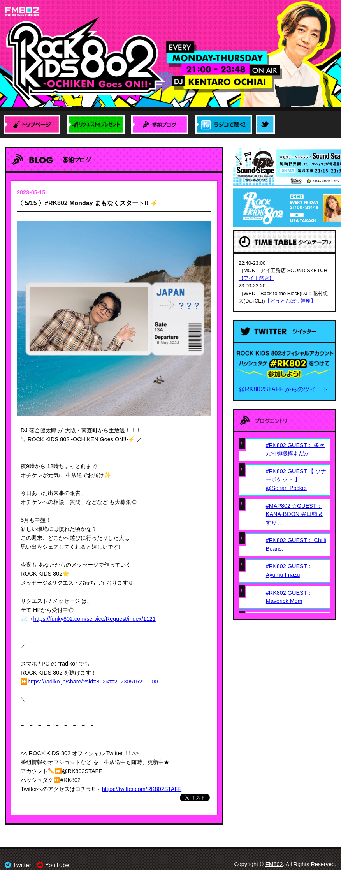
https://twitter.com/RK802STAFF (141, 789)
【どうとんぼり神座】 (290, 301)
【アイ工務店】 (256, 278)
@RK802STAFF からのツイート (284, 389)
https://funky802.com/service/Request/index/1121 (94, 619)
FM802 (274, 864)
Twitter (18, 865)
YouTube (53, 865)
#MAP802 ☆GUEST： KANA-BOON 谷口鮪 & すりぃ (294, 514)
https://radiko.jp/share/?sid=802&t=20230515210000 (93, 681)
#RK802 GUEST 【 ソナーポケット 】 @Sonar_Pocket (296, 479)
